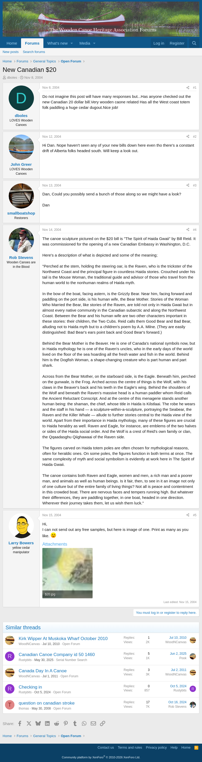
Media (84, 43)
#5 (194, 515)
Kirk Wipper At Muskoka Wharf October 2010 (63, 638)
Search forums (34, 52)
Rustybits (25, 660)
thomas (24, 708)
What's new (57, 43)
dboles (12, 77)
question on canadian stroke (47, 703)
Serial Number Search (71, 660)
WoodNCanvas (29, 644)
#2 (194, 136)
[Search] (194, 43)
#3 (194, 185)
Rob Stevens (177, 706)
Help (174, 747)
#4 (194, 230)
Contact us (106, 747)
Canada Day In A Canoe (43, 670)
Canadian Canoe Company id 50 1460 (57, 654)
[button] (71, 43)
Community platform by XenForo (101, 757)
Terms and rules (130, 747)
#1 (194, 87)
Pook (182, 658)
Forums (32, 43)
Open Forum (71, 644)
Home (12, 43)
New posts (11, 52)
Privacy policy (156, 747)
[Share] (187, 88)
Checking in (30, 687)
